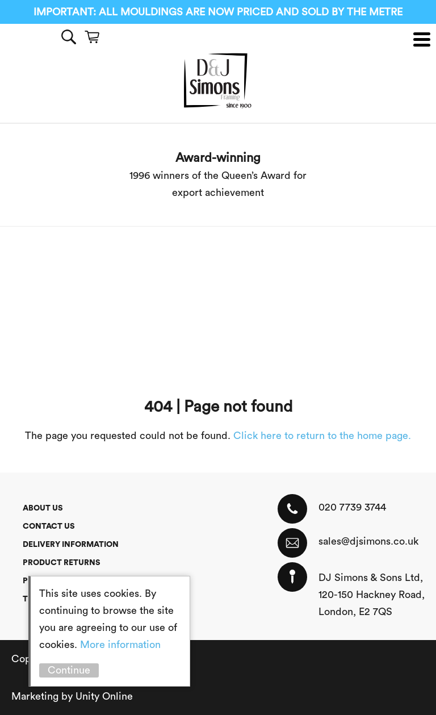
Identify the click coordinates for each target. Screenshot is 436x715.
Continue (69, 670)
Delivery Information (71, 545)
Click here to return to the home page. (322, 435)
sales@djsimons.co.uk (368, 541)
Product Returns (61, 563)
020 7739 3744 (352, 507)
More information (120, 644)
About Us (43, 508)
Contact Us (49, 526)
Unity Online (104, 696)
